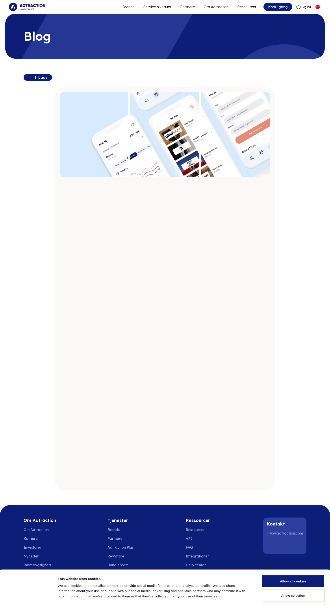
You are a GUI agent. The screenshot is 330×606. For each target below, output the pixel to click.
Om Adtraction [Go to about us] (36, 529)
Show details (231, 597)
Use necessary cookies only (293, 577)
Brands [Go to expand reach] (128, 7)
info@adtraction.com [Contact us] (285, 533)
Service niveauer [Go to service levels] (157, 7)
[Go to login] (303, 7)
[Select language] (317, 7)
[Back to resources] (38, 77)
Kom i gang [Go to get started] (278, 7)
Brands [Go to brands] (114, 529)
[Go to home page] (27, 7)
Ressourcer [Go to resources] (246, 7)
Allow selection (293, 563)
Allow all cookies (293, 548)
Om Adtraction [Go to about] (216, 7)
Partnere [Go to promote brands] (187, 7)
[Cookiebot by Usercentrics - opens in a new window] (28, 597)
